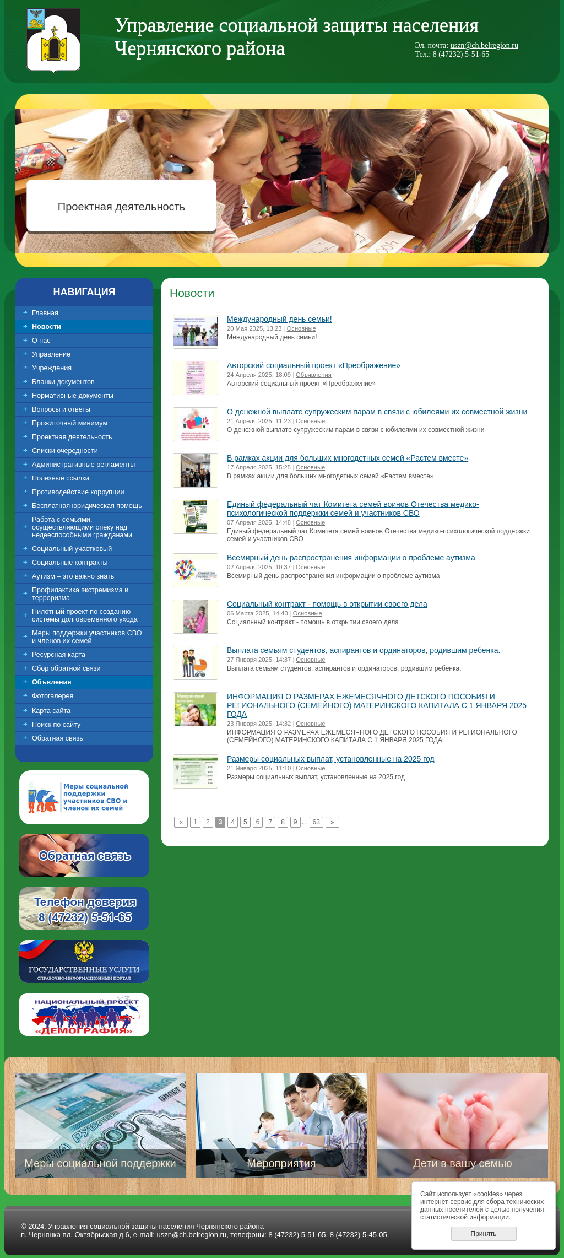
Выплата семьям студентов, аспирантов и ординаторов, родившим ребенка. (363, 650)
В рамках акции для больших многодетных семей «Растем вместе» (347, 457)
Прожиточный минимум (69, 423)
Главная (45, 313)
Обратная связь (57, 738)
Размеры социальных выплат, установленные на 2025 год (331, 758)
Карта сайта (51, 711)
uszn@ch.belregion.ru (484, 45)
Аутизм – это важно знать (73, 576)
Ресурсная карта (58, 654)
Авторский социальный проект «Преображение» (313, 365)
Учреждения (52, 368)
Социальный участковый (72, 549)
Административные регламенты (83, 464)
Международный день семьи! (279, 319)
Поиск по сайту (56, 724)
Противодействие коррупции (78, 492)
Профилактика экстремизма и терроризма (80, 594)
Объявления (314, 374)
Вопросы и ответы (61, 409)
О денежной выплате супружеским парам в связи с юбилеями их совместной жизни (377, 411)
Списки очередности (65, 451)
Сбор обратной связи (66, 668)
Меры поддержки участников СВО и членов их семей (87, 637)
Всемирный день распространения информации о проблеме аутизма (351, 557)
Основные (301, 328)
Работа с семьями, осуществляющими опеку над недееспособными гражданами (82, 527)
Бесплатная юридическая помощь (87, 506)
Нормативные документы (72, 395)
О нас (41, 340)
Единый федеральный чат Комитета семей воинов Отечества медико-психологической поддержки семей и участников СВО (353, 508)
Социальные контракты (70, 562)
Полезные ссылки (60, 478)
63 (316, 822)
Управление (51, 354)
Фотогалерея (52, 696)
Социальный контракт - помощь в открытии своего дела (327, 604)
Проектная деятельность (121, 207)
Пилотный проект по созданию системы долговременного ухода (85, 615)
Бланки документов (63, 382)
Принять (484, 1234)
